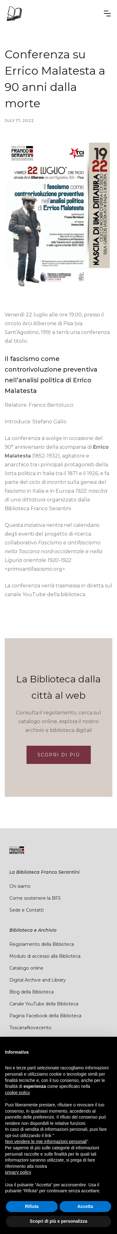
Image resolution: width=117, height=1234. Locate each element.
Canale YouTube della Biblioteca (43, 1004)
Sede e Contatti (26, 910)
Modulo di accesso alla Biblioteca (44, 956)
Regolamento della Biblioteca (41, 944)
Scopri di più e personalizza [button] (58, 1221)
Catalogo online (26, 968)
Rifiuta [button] (32, 1206)
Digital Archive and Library (37, 980)
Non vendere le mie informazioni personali (45, 1141)
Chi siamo (20, 886)
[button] (107, 13)
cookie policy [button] (17, 1092)
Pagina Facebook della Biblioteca (45, 1016)
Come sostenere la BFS (35, 898)
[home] (14, 13)
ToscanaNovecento (30, 1027)
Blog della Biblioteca (31, 992)
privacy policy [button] (18, 1172)
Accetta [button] (85, 1206)
